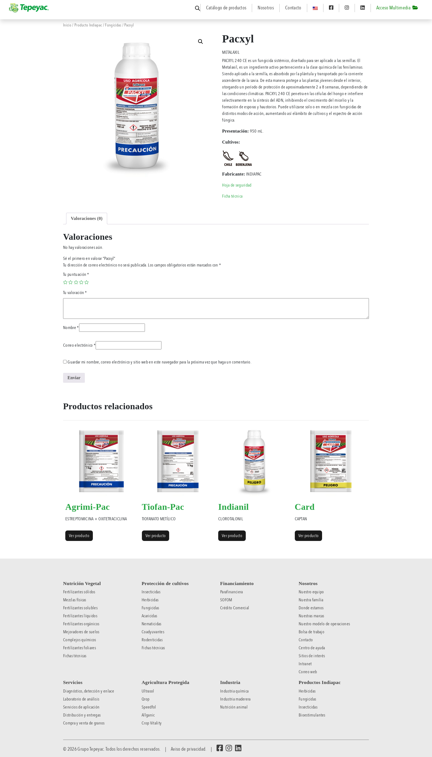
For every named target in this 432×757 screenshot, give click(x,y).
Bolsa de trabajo (311, 632)
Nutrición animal (234, 707)
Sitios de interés (312, 656)
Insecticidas (151, 592)
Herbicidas (150, 600)
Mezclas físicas (74, 600)
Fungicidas (113, 25)
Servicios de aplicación (81, 707)
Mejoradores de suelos (81, 632)
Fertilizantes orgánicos (81, 624)
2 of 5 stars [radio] (70, 282)
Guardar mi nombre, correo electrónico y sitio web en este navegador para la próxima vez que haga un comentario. (159, 362)
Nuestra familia (311, 600)
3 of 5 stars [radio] (76, 282)
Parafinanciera (231, 592)
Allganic (148, 715)
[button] (201, 42)
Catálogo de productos (226, 7)
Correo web (308, 672)
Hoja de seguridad (236, 185)
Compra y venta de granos (84, 723)
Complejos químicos (79, 640)
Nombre (71, 328)
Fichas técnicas (75, 656)
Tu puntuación (76, 274)
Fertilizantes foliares (79, 648)
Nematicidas (151, 624)
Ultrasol (148, 691)
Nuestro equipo (311, 592)
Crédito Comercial (234, 608)
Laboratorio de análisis (81, 699)
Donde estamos (311, 608)
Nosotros (266, 7)
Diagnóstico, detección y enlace (88, 691)
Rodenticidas (152, 640)
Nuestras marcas (311, 616)
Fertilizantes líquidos (80, 616)
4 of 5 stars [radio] (81, 282)
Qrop (145, 699)
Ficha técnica (232, 196)
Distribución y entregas (82, 715)
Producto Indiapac (88, 25)
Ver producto (79, 536)
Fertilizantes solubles (80, 608)
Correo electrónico (79, 345)
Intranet (305, 664)
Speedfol (149, 707)
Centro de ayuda (312, 648)
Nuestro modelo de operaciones (324, 624)
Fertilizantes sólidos (79, 592)
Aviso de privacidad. (188, 749)
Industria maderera (235, 699)
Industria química (234, 691)
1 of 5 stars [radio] (65, 282)
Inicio (67, 25)
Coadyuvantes (153, 632)
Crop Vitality (151, 723)
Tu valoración (75, 293)
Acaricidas (149, 616)
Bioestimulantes (312, 715)
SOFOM (226, 600)
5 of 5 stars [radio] (86, 282)
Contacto (293, 7)
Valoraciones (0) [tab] (86, 218)
